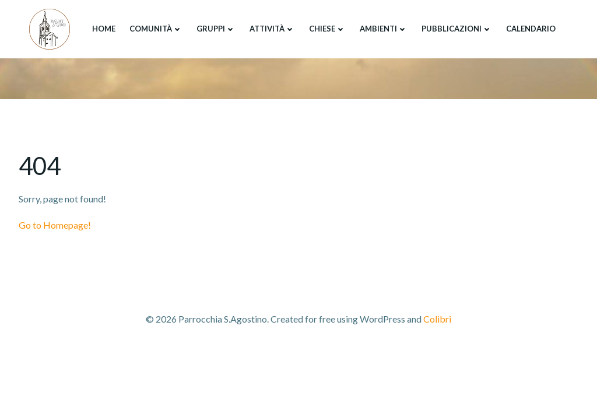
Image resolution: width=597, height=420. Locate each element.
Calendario (531, 28)
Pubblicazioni (457, 28)
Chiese (327, 28)
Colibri (437, 318)
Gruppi (216, 28)
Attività (272, 28)
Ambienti (384, 28)
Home (103, 28)
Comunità (155, 28)
